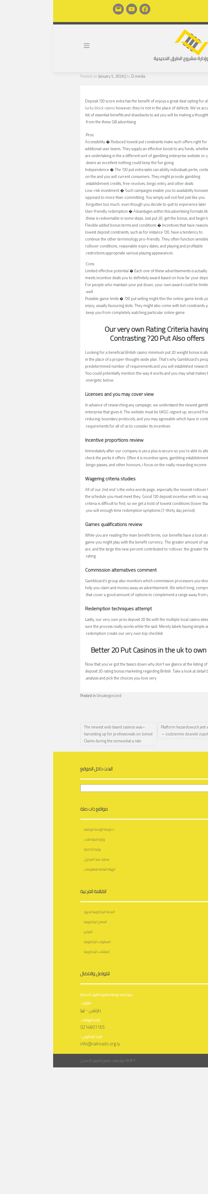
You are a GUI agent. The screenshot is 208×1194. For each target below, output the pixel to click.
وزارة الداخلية (39, 849)
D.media (85, 76)
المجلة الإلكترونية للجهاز (46, 911)
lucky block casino (47, 107)
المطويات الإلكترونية (44, 941)
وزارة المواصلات (41, 839)
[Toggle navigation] (33, 45)
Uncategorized (55, 695)
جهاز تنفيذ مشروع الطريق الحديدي (49, 1060)
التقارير (35, 931)
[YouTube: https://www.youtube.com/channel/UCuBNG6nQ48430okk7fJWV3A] (78, 9)
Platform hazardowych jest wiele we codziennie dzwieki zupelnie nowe (139, 730)
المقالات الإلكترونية (43, 951)
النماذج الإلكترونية (42, 921)
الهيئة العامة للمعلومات (46, 869)
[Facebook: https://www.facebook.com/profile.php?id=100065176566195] (91, 9)
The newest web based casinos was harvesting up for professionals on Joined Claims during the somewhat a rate (65, 733)
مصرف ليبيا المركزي (43, 859)
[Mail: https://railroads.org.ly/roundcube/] (65, 9)
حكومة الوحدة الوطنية (46, 829)
